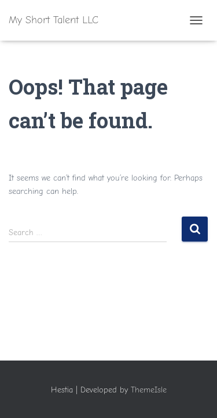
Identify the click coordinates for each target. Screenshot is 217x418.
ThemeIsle (149, 390)
